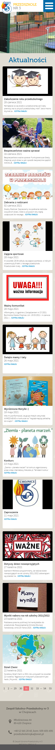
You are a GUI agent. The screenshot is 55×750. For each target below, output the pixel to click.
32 (32, 688)
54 (44, 688)
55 (50, 688)
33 (37, 688)
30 (20, 688)
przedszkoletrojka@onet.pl (29, 734)
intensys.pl (31, 744)
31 (26, 688)
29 (15, 688)
